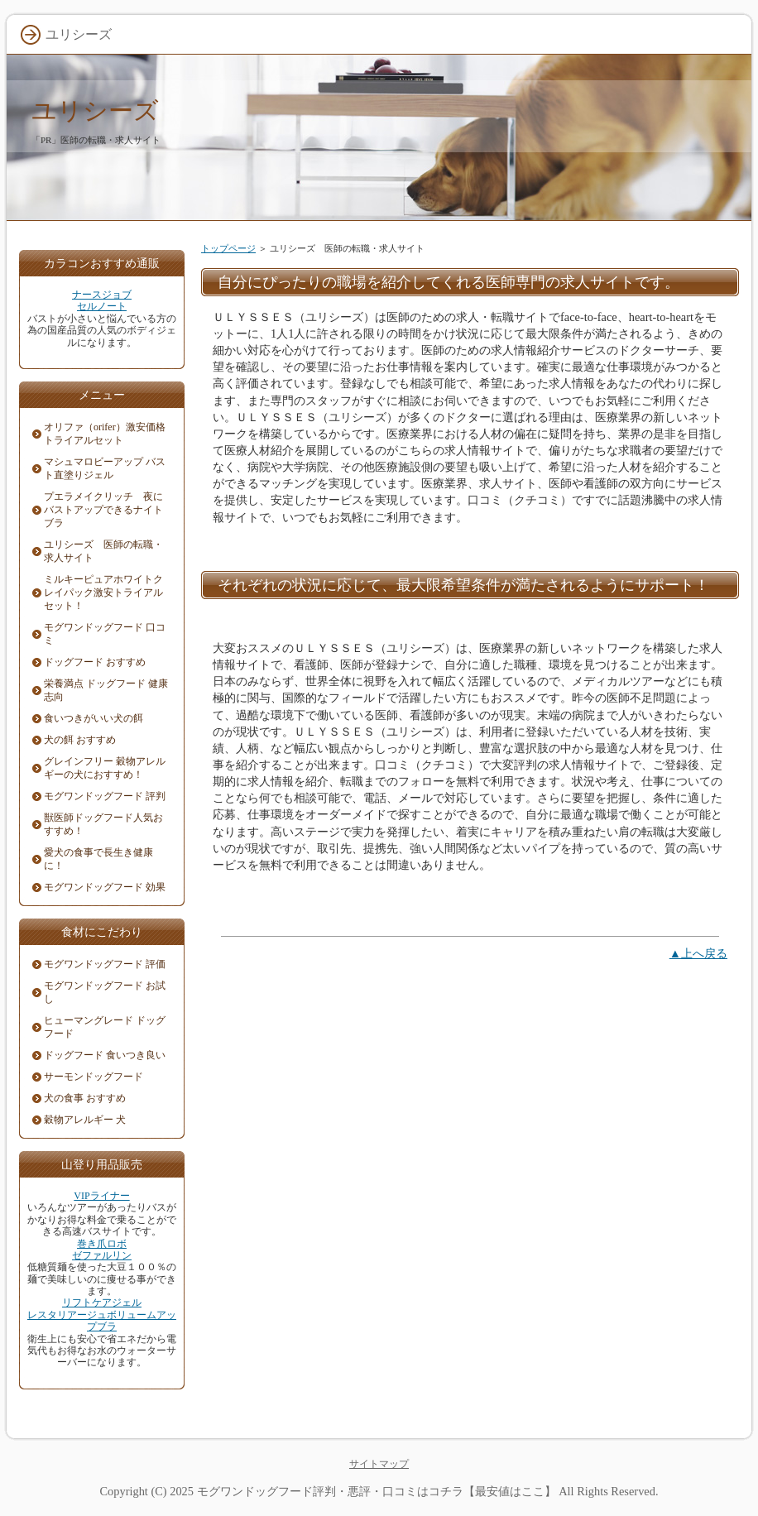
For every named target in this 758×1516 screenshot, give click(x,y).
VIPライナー (101, 1196)
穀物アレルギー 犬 (85, 1119)
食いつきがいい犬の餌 (93, 718)
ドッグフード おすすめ (95, 662)
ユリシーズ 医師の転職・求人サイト (103, 551)
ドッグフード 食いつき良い (105, 1055)
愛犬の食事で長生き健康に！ (98, 859)
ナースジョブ (102, 294)
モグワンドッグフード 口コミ (105, 633)
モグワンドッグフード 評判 (105, 796)
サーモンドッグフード (93, 1076)
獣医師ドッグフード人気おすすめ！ (103, 824)
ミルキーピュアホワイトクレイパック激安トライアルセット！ (103, 592)
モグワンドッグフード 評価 (105, 964)
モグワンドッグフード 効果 (105, 887)
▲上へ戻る (698, 953)
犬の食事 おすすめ (85, 1098)
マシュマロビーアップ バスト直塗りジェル (105, 468)
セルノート (102, 306)
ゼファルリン (102, 1255)
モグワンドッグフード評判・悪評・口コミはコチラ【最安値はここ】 (376, 1491)
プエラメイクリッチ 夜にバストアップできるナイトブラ (103, 510)
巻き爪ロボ (102, 1244)
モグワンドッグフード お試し (105, 992)
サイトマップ (379, 1464)
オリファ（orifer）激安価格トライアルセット (105, 433)
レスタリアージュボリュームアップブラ (101, 1320)
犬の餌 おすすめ (80, 740)
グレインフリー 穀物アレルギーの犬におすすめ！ (105, 768)
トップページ (228, 248)
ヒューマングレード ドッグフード (105, 1027)
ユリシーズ (95, 110)
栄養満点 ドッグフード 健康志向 (106, 690)
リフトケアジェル (102, 1302)
